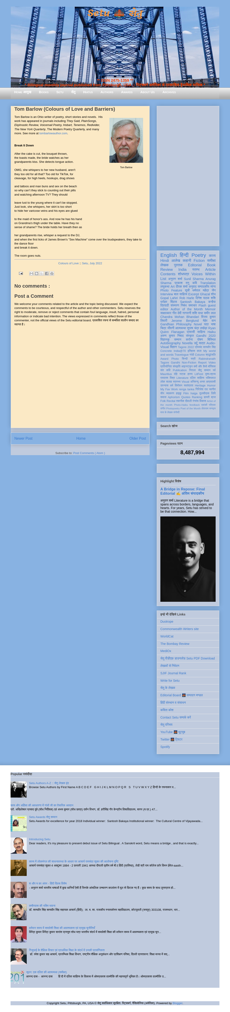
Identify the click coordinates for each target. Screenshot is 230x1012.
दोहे (175, 374)
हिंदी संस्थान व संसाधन (173, 702)
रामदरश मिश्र (167, 377)
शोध (213, 294)
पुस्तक (178, 265)
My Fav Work (169, 389)
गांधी (192, 354)
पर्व (214, 370)
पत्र (206, 324)
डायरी (207, 397)
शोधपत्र (183, 274)
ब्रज (213, 397)
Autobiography (170, 343)
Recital (171, 401)
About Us (147, 92)
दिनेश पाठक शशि (206, 298)
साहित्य (201, 332)
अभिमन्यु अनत (197, 381)
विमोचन (178, 385)
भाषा (213, 324)
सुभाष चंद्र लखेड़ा (197, 328)
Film (186, 393)
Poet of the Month (191, 408)
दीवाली (188, 401)
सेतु (73, 92)
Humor (211, 385)
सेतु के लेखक (167, 688)
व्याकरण (170, 393)
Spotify (165, 747)
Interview (166, 294)
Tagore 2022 (186, 347)
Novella (187, 343)
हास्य (190, 374)
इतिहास (191, 351)
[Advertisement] (188, 175)
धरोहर (163, 302)
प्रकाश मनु (182, 283)
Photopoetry (173, 408)
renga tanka (186, 389)
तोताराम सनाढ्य (208, 408)
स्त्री (193, 358)
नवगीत (212, 389)
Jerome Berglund (185, 320)
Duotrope (166, 621)
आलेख (175, 260)
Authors (106, 92)
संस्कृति (176, 366)
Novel (198, 324)
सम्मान (177, 339)
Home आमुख (22, 92)
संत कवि (165, 370)
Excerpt (193, 294)
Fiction (199, 260)
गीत (174, 313)
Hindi (164, 260)
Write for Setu (169, 680)
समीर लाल (210, 313)
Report (202, 362)
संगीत (162, 408)
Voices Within (204, 274)
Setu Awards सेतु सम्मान (43, 817)
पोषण (200, 339)
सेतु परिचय (166, 724)
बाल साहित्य (180, 294)
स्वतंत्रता (188, 385)
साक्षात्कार (165, 313)
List (163, 279)
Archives (169, 92)
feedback (195, 404)
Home (81, 438)
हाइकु (178, 393)
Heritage (200, 385)
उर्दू (195, 343)
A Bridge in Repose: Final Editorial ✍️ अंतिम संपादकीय (182, 491)
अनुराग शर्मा (175, 279)
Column (200, 354)
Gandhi (175, 362)
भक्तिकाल (211, 377)
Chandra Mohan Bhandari (179, 317)
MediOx (165, 651)
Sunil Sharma (194, 279)
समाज (163, 397)
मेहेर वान (209, 320)
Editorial (195, 265)
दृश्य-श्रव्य (210, 374)
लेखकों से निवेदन (169, 666)
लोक (162, 381)
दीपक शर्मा (182, 286)
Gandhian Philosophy (176, 324)
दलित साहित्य (197, 377)
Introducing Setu (39, 839)
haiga (193, 393)
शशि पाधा (197, 313)
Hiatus (88, 92)
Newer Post (23, 438)
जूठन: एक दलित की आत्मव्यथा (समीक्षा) (46, 972)
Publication (180, 370)
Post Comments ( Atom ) (89, 453)
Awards (127, 92)
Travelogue (182, 354)
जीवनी (170, 328)
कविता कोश (166, 710)
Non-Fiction (189, 362)
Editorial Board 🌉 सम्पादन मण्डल (181, 695)
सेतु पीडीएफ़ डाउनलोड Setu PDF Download (187, 658)
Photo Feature (171, 290)
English (168, 255)
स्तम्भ (195, 269)
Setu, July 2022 (92, 263)
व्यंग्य (213, 286)
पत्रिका (212, 404)
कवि (194, 283)
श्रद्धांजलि (211, 354)
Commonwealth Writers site (179, 629)
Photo (175, 358)
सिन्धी (185, 358)
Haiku (212, 332)
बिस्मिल (212, 339)
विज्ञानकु (165, 339)
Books (44, 92)
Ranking (197, 397)
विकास (202, 401)
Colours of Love (68, 263)
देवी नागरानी (184, 313)
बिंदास (173, 302)
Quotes (185, 397)
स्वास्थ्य (177, 381)
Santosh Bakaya (192, 302)
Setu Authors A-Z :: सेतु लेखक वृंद (49, 783)
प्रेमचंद (198, 347)
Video (212, 362)
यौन (162, 393)
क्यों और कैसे (200, 366)
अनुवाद (193, 286)
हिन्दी (184, 255)
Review (166, 269)
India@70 (180, 351)
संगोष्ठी (176, 412)
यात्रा (202, 343)
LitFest (199, 374)
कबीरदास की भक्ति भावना (42, 905)
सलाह (169, 381)
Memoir (210, 309)
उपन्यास (164, 385)
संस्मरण (174, 305)
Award (164, 358)
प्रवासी (191, 332)
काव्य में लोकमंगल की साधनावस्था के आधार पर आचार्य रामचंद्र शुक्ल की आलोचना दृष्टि (74, 861)
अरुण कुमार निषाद (172, 335)
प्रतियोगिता (166, 366)
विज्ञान (173, 347)
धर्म (171, 385)
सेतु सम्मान (204, 370)
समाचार (192, 305)
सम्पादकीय (203, 286)
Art (173, 286)
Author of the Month (187, 309)
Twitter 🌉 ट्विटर (171, 739)
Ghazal (205, 294)
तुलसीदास (204, 393)
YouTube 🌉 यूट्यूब (172, 732)
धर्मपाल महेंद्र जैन (204, 290)
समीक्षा (211, 260)
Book (211, 265)
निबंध (184, 305)
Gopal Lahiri (169, 298)
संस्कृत (190, 335)
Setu (60, 92)
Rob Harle (186, 298)
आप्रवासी (211, 381)
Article (210, 269)
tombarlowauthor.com (53, 133)
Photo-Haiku (181, 404)
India (182, 269)
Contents (167, 274)
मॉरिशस (212, 366)
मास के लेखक (166, 412)
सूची (187, 290)
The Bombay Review (174, 644)
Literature (182, 377)
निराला (192, 370)
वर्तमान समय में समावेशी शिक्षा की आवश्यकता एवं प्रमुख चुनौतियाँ (62, 928)
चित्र (163, 328)
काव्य (212, 256)
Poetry (198, 255)
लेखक (164, 265)
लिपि (213, 393)
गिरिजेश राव (201, 389)
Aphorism (174, 397)
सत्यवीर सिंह (209, 347)
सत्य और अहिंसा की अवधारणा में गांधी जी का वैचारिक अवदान (42, 805)
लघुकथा (164, 286)
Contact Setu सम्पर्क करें (175, 717)
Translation (208, 283)
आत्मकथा (180, 328)
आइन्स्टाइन (186, 366)
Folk (163, 401)
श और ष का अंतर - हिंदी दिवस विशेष (47, 883)
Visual (185, 381)
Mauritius (166, 374)
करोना (189, 339)
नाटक (182, 374)
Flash (202, 305)
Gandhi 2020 (206, 335)
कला (199, 351)
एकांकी (204, 404)
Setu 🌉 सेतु (114, 13)
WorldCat (166, 636)
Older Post (137, 438)
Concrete (166, 351)
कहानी (187, 260)
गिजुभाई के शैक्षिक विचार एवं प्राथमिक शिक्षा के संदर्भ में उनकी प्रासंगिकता (67, 950)
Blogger (177, 1003)
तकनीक (180, 401)
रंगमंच (196, 401)
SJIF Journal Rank (173, 673)
